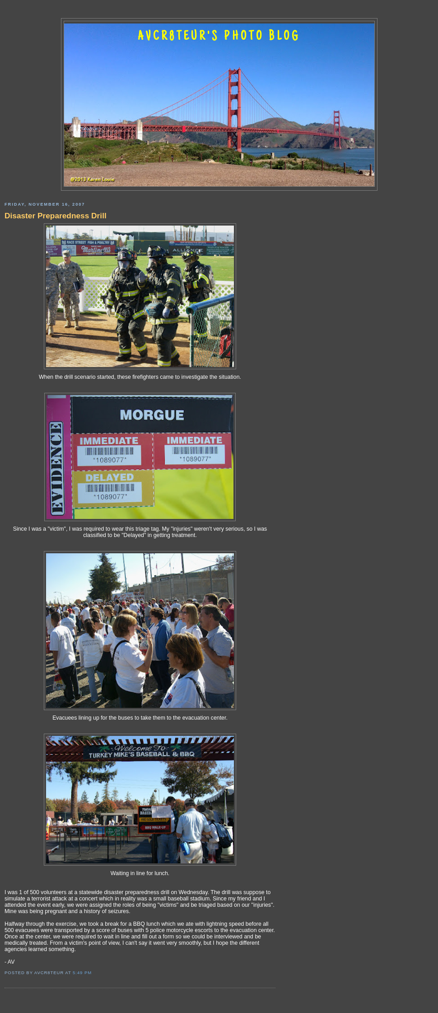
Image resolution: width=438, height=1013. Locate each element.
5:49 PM (82, 972)
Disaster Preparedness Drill (56, 215)
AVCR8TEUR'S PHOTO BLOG (219, 37)
